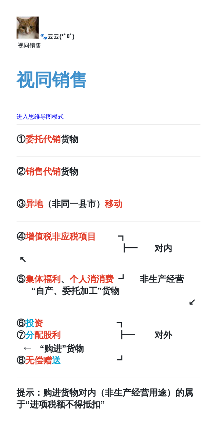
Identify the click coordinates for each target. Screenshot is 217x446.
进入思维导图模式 (40, 117)
